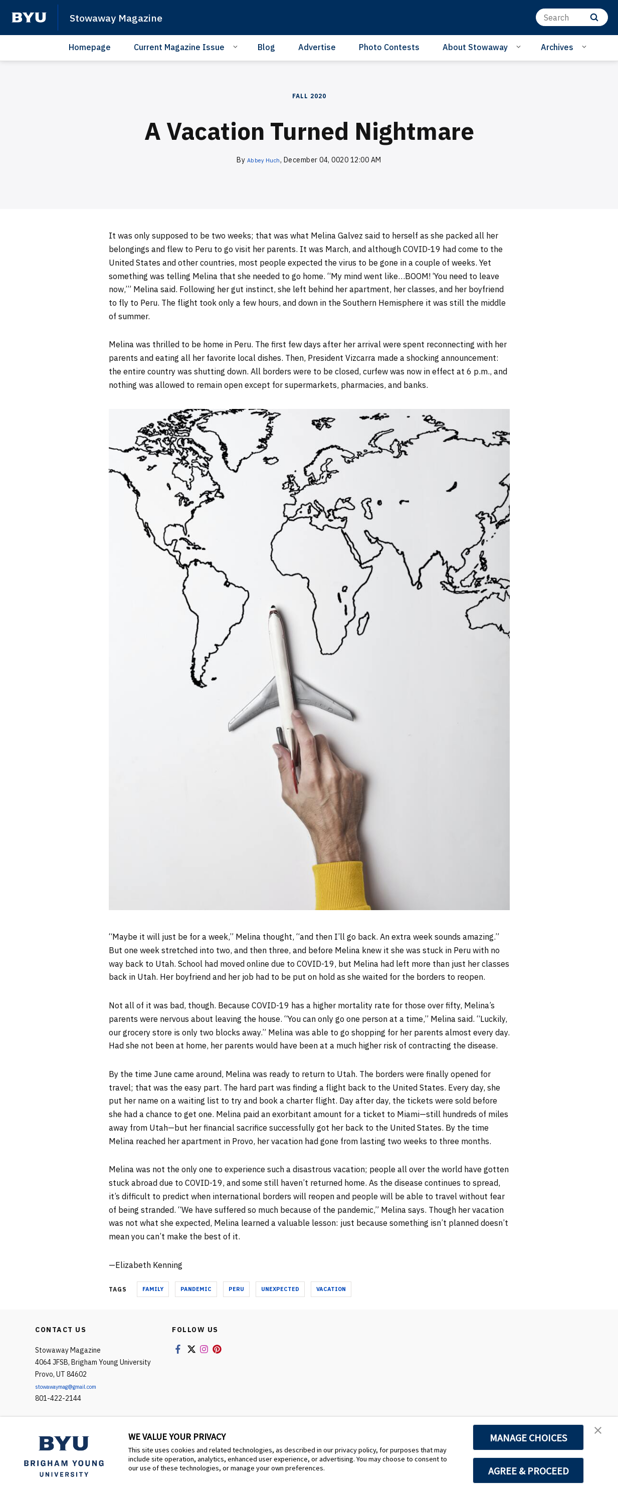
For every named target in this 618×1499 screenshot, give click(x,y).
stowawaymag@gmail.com (78, 1386)
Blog (266, 47)
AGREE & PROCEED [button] (528, 1470)
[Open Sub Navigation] (237, 47)
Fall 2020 (309, 96)
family (152, 1289)
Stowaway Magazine (126, 17)
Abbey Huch (263, 159)
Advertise (317, 47)
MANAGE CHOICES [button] (528, 1437)
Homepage (90, 47)
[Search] (572, 17)
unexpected (280, 1289)
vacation (331, 1289)
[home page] (29, 18)
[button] (601, 1434)
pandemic (196, 1289)
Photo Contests (389, 47)
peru (236, 1289)
